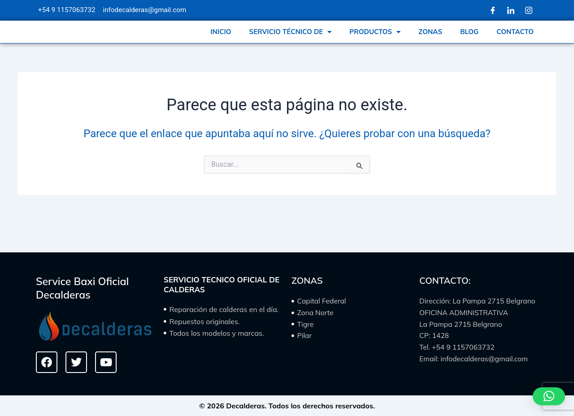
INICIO (220, 34)
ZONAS (430, 34)
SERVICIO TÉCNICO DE (290, 35)
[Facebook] (493, 10)
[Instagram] (528, 10)
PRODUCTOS (374, 35)
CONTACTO (515, 34)
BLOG (469, 34)
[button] (549, 396)
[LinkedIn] (510, 10)
